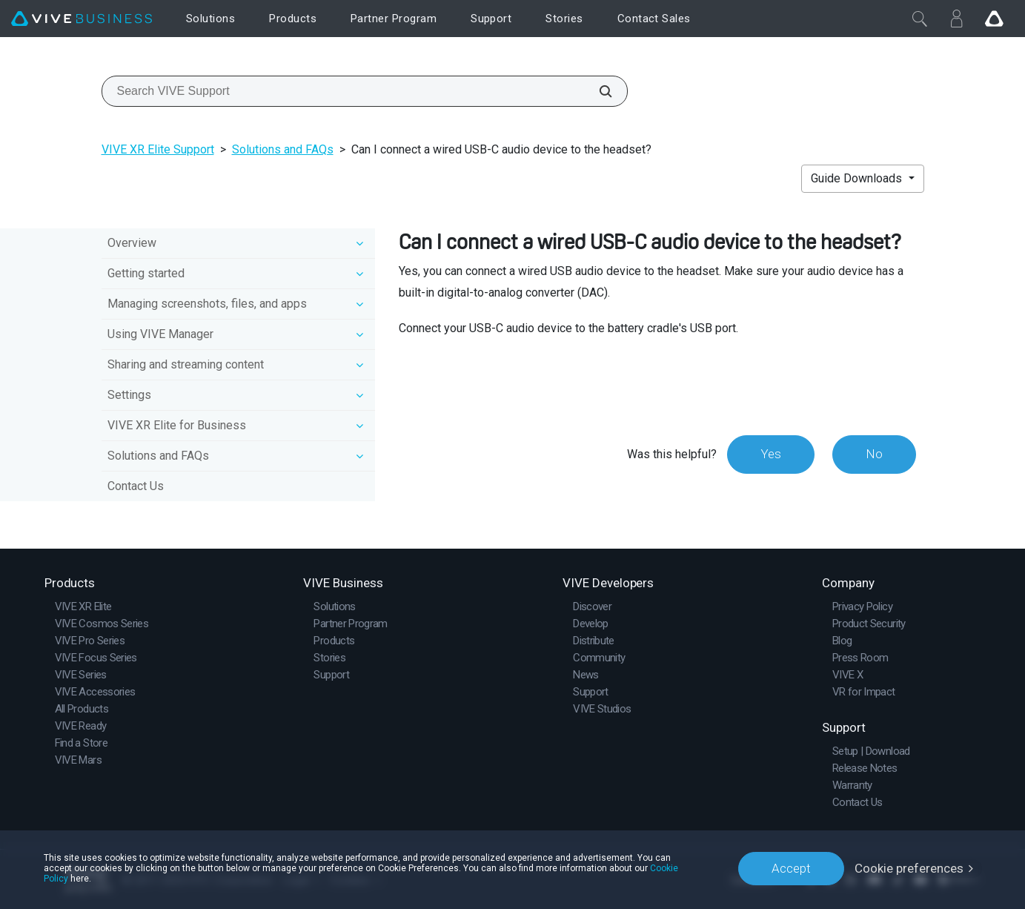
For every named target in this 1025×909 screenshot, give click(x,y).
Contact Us (135, 486)
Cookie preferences (909, 868)
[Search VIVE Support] (597, 91)
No (874, 453)
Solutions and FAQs (283, 149)
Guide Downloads (858, 178)
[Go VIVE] (993, 18)
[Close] (919, 18)
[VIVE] (81, 19)
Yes (770, 453)
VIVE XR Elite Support (158, 149)
